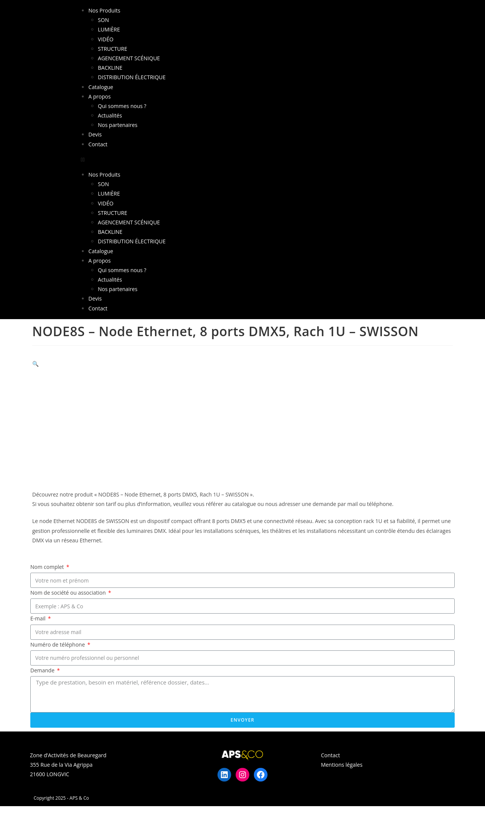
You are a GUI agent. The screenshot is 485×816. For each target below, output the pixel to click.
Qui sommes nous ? (122, 106)
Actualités (110, 115)
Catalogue (100, 87)
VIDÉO (105, 39)
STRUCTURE (112, 48)
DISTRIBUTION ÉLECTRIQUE (132, 77)
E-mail (38, 618)
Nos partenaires (117, 124)
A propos (99, 96)
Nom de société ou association (68, 592)
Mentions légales (342, 764)
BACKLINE (110, 67)
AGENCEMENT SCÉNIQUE (129, 58)
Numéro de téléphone (58, 644)
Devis (95, 134)
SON (103, 19)
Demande (43, 670)
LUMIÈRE (109, 29)
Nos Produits (104, 10)
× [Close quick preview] (1, 810)
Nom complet (47, 566)
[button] (242, 159)
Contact (97, 144)
